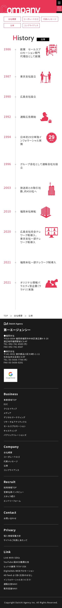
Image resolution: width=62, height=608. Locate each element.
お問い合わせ (10, 518)
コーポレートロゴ (31, 19)
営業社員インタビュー (14, 492)
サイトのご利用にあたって (16, 540)
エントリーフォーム (12, 501)
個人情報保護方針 (12, 535)
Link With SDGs (12, 557)
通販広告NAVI (10, 584)
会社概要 (12, 19)
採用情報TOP (10, 487)
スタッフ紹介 (10, 496)
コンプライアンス (31, 25)
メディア (7, 413)
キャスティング (10, 430)
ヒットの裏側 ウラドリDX (15, 566)
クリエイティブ (10, 408)
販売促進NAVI (10, 588)
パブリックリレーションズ (15, 435)
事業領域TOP (10, 399)
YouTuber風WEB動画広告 (16, 562)
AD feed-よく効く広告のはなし (18, 575)
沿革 (12, 25)
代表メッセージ (49, 19)
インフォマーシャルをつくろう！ (17, 579)
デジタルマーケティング (14, 417)
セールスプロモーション (15, 426)
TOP (6, 315)
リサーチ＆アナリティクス (15, 421)
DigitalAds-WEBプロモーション (19, 571)
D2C (6, 404)
